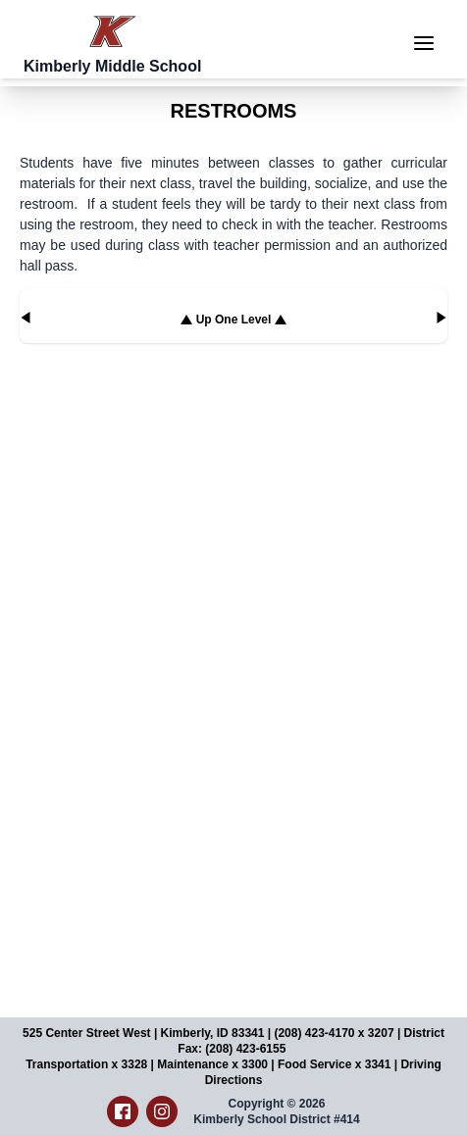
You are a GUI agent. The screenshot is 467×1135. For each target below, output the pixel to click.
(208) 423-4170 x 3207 (333, 1033)
